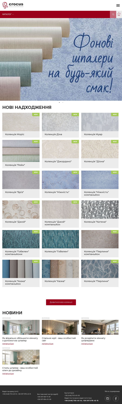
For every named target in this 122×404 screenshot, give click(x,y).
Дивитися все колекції (61, 302)
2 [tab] (63, 102)
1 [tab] (59, 102)
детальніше (8, 344)
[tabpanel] (61, 59)
